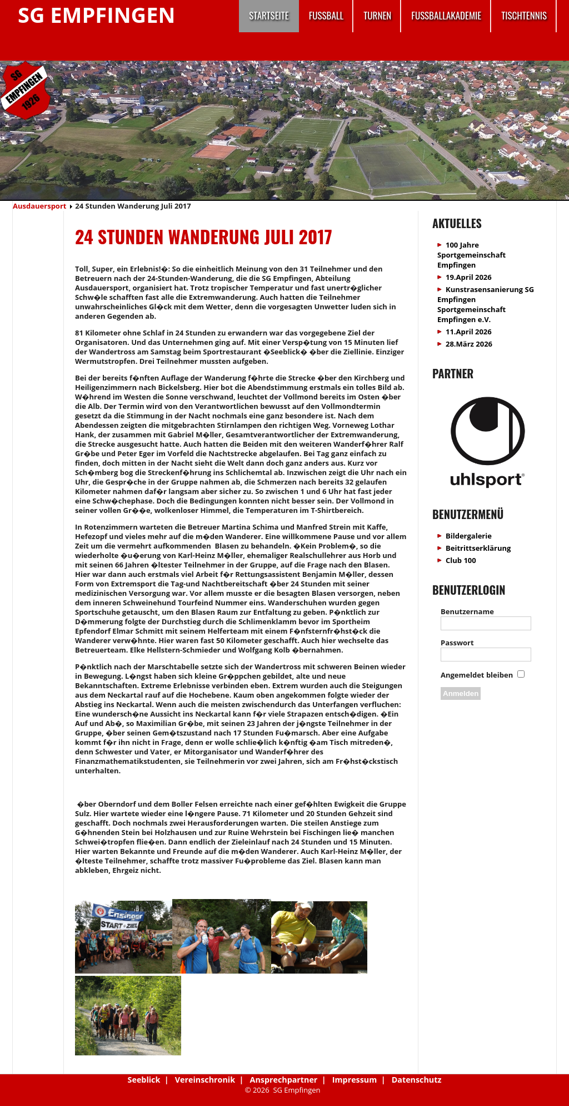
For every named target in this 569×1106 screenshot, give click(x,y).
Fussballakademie (446, 15)
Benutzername (467, 611)
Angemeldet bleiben (477, 675)
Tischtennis (524, 15)
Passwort (457, 643)
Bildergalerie (469, 536)
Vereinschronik (205, 1079)
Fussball (326, 15)
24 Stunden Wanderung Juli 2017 (203, 236)
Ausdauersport (39, 206)
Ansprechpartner (284, 1079)
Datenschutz (417, 1079)
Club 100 (461, 560)
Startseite (268, 15)
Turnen (377, 15)
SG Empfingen (96, 14)
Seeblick (144, 1079)
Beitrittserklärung (478, 548)
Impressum (354, 1079)
